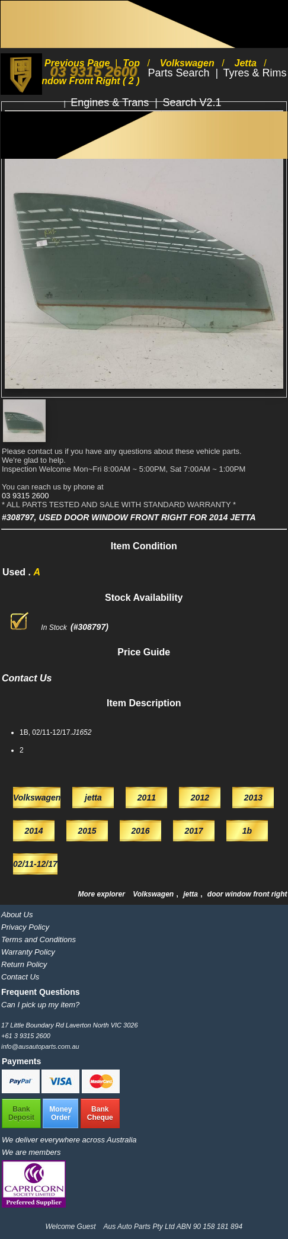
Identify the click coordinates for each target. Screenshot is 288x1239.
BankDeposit (21, 1113)
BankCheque (100, 1113)
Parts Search (180, 73)
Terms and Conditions (38, 939)
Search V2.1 (191, 102)
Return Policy (24, 964)
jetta (191, 894)
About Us (17, 914)
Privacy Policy (25, 927)
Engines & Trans (111, 102)
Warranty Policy (28, 951)
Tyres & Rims (255, 73)
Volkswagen (154, 894)
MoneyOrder (60, 1113)
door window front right (247, 894)
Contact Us (20, 976)
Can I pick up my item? (40, 1004)
